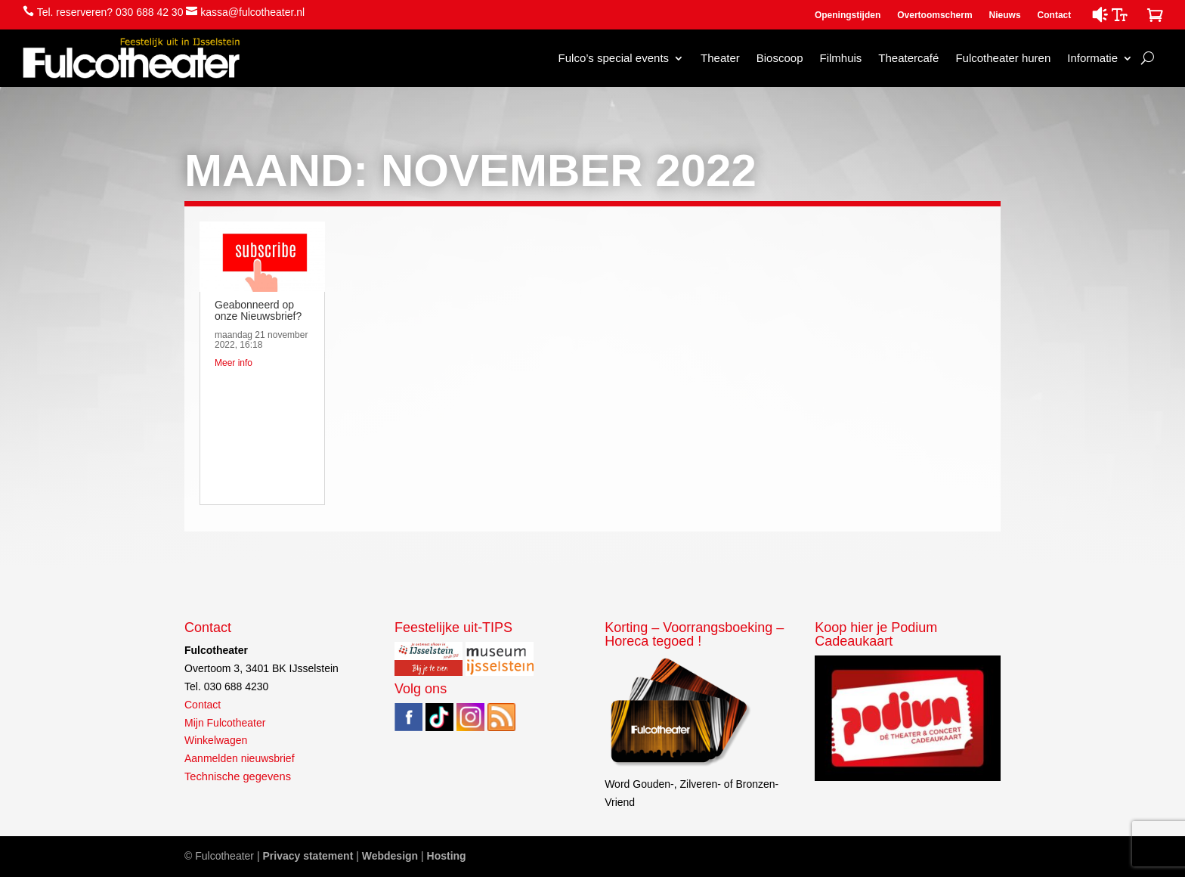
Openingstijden (847, 15)
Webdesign (390, 856)
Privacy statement (307, 856)
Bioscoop (779, 57)
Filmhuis (840, 57)
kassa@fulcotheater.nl (252, 12)
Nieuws (1005, 15)
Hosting (446, 856)
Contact (1055, 15)
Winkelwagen (215, 740)
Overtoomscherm (934, 15)
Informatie (1092, 57)
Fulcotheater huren (1002, 57)
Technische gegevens (237, 776)
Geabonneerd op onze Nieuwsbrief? (258, 310)
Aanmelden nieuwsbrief (239, 758)
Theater (720, 57)
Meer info (233, 363)
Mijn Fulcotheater (224, 723)
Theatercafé (908, 57)
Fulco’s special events (613, 57)
